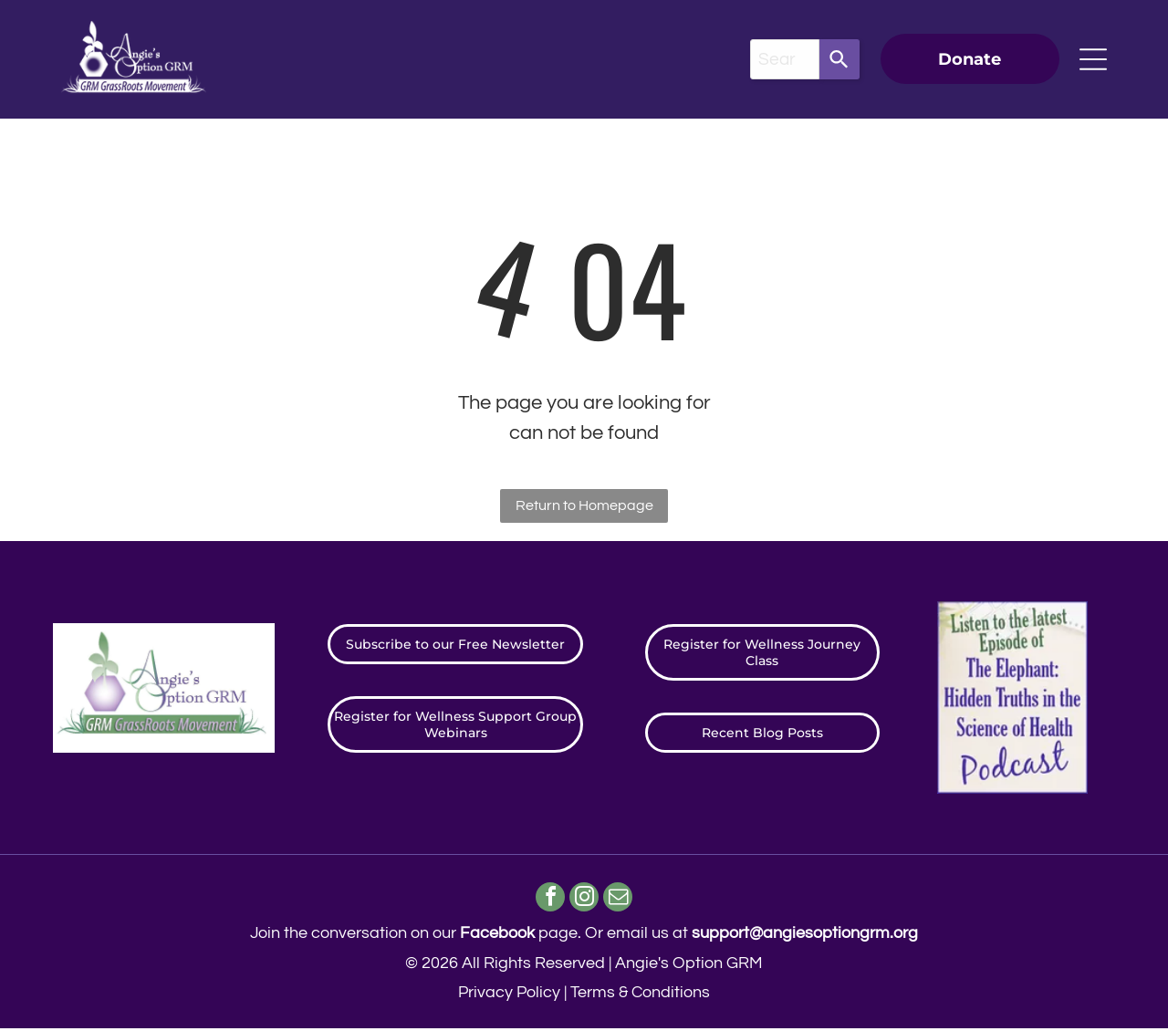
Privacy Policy (509, 995)
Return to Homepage (584, 505)
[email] (621, 900)
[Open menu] (1093, 59)
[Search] (839, 59)
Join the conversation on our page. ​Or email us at (584, 935)
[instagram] (584, 900)
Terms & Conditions (640, 995)
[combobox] (784, 59)
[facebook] (548, 900)
